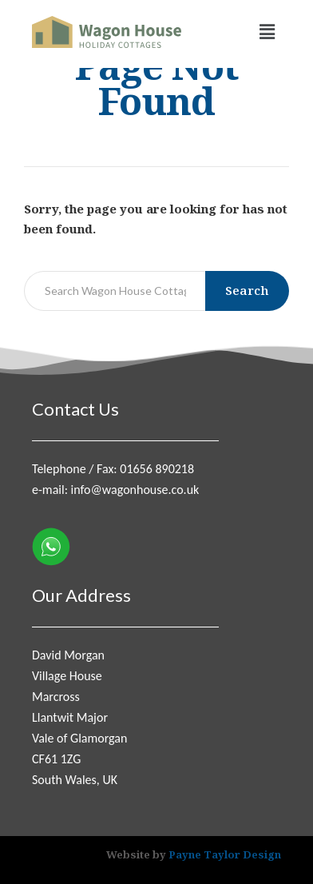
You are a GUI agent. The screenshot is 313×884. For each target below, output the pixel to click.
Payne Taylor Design (224, 854)
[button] (267, 32)
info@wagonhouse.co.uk (135, 489)
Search (247, 290)
